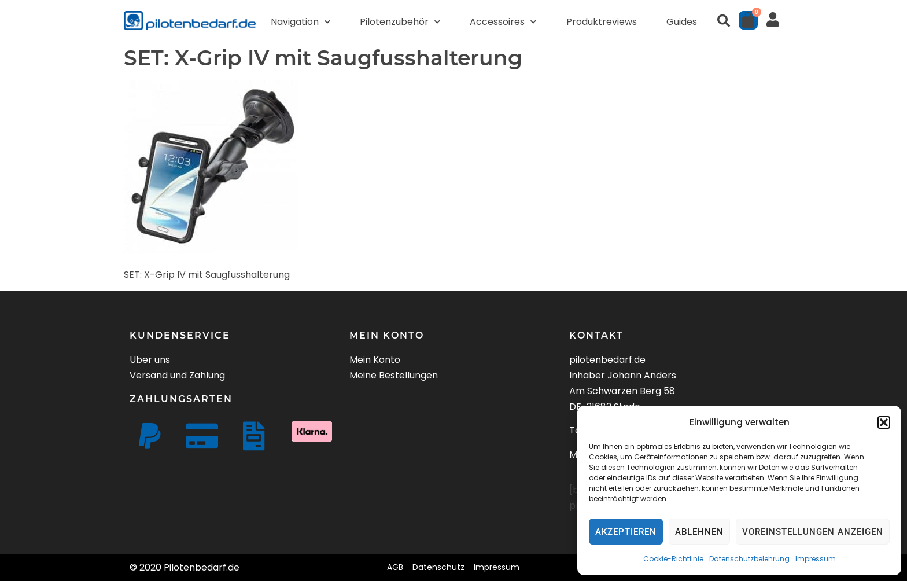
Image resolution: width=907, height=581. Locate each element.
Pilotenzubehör (400, 22)
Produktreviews (601, 21)
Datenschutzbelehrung (749, 559)
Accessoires (503, 22)
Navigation (300, 22)
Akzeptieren (626, 532)
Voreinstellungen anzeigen (812, 532)
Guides (681, 21)
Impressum (815, 559)
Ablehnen (699, 532)
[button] (884, 422)
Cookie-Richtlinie (673, 559)
